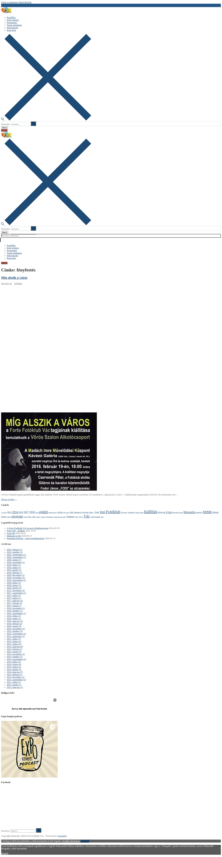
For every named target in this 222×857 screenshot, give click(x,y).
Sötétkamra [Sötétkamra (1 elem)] (49, 517)
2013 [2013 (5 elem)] (9, 512)
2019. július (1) (14, 565)
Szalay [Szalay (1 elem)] (38, 517)
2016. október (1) (15, 611)
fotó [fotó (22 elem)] (102, 512)
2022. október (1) (15, 552)
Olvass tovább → (9, 499)
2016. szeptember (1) (16, 613)
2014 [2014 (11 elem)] (15, 512)
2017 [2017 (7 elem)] (26, 512)
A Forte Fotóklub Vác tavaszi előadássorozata (27, 528)
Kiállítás (18, 283)
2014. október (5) (15, 657)
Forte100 (11, 533)
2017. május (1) (14, 598)
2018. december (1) (15, 575)
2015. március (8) (15, 646)
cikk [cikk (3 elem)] (71, 512)
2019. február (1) (14, 572)
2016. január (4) (14, 626)
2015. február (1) (14, 649)
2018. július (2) (14, 583)
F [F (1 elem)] (94, 512)
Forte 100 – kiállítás (16, 531)
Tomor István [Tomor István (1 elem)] (58, 517)
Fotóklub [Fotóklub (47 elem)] (113, 511)
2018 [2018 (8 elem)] (32, 512)
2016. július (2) (14, 616)
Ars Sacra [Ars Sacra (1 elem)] (66, 512)
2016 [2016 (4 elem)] (21, 512)
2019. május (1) (14, 567)
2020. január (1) (14, 560)
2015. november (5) (16, 628)
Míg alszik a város (14, 277)
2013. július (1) (14, 682)
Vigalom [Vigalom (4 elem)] (70, 516)
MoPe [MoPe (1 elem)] (9, 517)
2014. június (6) (14, 664)
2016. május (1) (14, 618)
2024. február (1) (14, 549)
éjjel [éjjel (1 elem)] (102, 517)
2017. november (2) (16, 590)
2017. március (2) (15, 600)
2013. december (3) (15, 677)
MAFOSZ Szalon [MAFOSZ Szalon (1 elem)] (177, 512)
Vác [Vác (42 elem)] (87, 516)
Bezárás (4, 853)
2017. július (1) (14, 595)
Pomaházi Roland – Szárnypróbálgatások (25, 538)
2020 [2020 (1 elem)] (36, 512)
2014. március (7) (15, 672)
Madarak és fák (14, 536)
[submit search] (33, 124)
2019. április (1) (14, 570)
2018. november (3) (16, 577)
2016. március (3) (15, 621)
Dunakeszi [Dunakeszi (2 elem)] (78, 512)
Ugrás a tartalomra (9, 2)
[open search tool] (46, 120)
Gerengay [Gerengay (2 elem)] (131, 512)
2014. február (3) (14, 674)
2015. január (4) (14, 651)
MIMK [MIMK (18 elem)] (207, 512)
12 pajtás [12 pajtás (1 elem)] (4, 512)
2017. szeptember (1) (16, 593)
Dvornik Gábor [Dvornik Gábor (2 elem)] (87, 512)
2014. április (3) (14, 669)
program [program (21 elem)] (17, 516)
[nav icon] (4, 127)
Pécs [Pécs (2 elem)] (30, 517)
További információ (71, 841)
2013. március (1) (15, 687)
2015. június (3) (14, 641)
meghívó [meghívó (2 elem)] (199, 512)
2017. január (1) (14, 606)
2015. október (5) (15, 631)
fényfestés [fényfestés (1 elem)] (124, 512)
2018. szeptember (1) (16, 580)
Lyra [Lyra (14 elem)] (169, 512)
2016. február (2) (14, 623)
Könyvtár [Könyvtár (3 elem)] (162, 512)
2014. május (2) (14, 667)
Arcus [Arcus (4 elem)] (60, 512)
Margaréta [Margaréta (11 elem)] (189, 512)
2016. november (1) (16, 608)
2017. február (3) (14, 603)
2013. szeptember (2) (16, 679)
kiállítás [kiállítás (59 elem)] (150, 511)
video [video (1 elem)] (64, 517)
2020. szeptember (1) (16, 557)
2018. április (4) (14, 588)
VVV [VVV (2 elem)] (81, 517)
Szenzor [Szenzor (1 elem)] (43, 517)
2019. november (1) (16, 562)
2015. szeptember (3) (16, 634)
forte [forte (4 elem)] (97, 512)
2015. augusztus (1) (16, 636)
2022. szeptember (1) (16, 555)
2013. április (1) (14, 685)
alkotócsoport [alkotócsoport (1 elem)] (53, 512)
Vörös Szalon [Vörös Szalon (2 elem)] (95, 517)
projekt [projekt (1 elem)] (25, 517)
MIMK (4, 130)
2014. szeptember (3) (16, 659)
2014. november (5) (16, 654)
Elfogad (85, 841)
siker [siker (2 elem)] (34, 517)
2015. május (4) (14, 644)
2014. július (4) (14, 662)
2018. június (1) (14, 585)
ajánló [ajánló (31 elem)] (43, 512)
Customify (62, 836)
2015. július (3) (14, 639)
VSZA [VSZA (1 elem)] (76, 517)
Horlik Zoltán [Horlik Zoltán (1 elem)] (139, 512)
